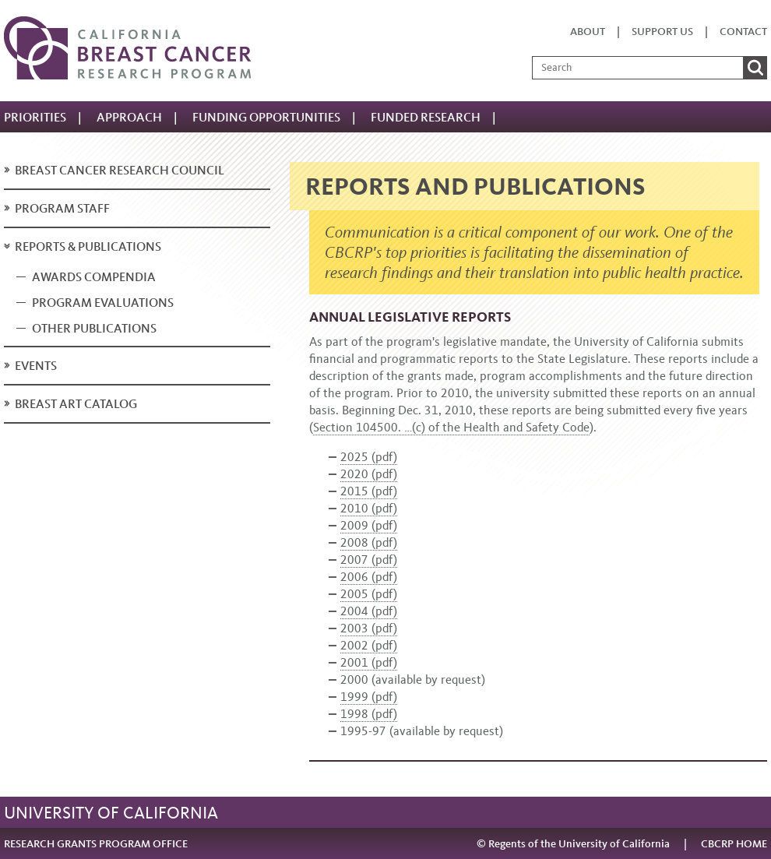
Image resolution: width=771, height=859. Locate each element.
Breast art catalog (76, 403)
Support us (662, 31)
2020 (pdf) (368, 473)
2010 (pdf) (368, 508)
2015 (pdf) (368, 491)
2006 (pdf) (368, 576)
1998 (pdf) (368, 713)
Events (36, 365)
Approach (129, 117)
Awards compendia (94, 276)
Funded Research (426, 117)
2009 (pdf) (368, 525)
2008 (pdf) (368, 542)
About (587, 31)
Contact (743, 31)
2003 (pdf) (368, 628)
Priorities (35, 117)
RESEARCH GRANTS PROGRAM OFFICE (96, 843)
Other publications (94, 328)
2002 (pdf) (368, 645)
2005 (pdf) (368, 593)
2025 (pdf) (368, 456)
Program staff (62, 208)
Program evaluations (103, 302)
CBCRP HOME (734, 843)
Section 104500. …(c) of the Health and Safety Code (451, 427)
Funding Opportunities (266, 117)
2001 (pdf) (368, 662)
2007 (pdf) (368, 559)
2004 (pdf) (368, 611)
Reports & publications (88, 246)
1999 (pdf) (368, 696)
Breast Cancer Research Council (119, 170)
